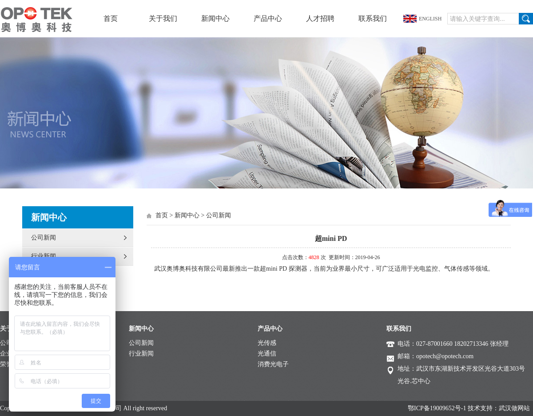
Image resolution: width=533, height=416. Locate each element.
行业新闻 (43, 256)
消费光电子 (273, 364)
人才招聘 (320, 18)
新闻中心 (215, 18)
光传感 (267, 343)
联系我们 (372, 18)
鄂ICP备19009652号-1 (437, 408)
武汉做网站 (514, 408)
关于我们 (163, 18)
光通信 (267, 353)
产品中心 (268, 18)
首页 (110, 18)
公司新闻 (43, 237)
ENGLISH (430, 19)
